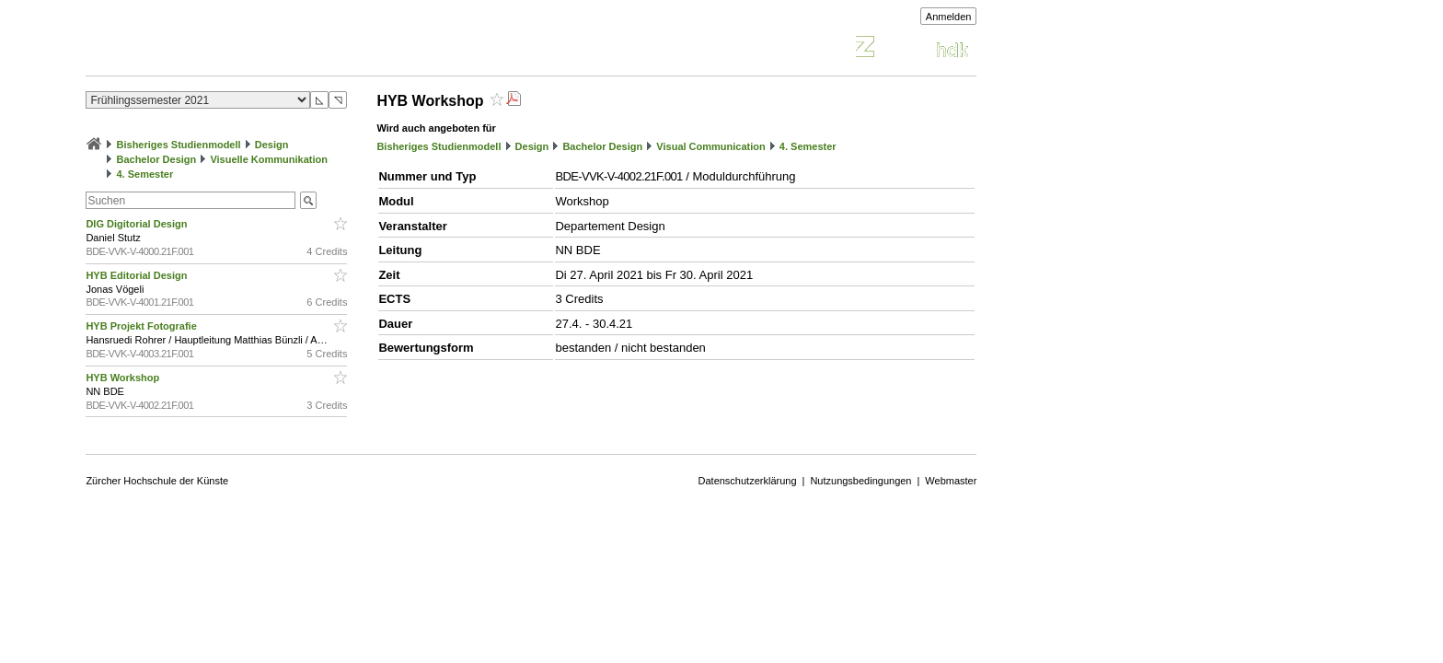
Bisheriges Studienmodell (179, 144)
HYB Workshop (124, 377)
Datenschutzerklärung (747, 480)
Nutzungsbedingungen (860, 480)
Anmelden (949, 16)
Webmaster (950, 480)
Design (272, 144)
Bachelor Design (156, 159)
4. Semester (144, 174)
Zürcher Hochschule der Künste (157, 480)
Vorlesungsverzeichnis (221, 49)
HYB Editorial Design (138, 275)
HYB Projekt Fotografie (142, 326)
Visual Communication (710, 146)
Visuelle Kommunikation (269, 159)
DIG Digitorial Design (138, 223)
